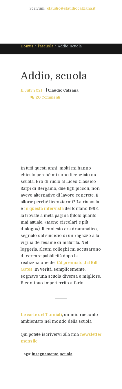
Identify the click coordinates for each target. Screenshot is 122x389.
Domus (27, 46)
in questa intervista (44, 208)
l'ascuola (45, 46)
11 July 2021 (31, 90)
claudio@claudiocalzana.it (71, 8)
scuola (66, 354)
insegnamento (45, 354)
